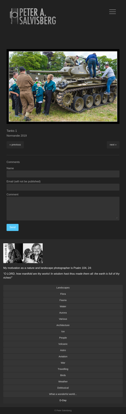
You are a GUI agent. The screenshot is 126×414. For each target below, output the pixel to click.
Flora (63, 293)
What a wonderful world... (63, 394)
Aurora (63, 312)
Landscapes (63, 287)
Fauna (63, 300)
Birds (63, 375)
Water (63, 306)
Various (63, 318)
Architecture (63, 325)
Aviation (63, 356)
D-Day (63, 400)
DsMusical (63, 387)
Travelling (63, 369)
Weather (63, 381)
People (63, 337)
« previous (15, 144)
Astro (63, 350)
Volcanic (63, 344)
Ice (63, 331)
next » (113, 144)
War (63, 362)
